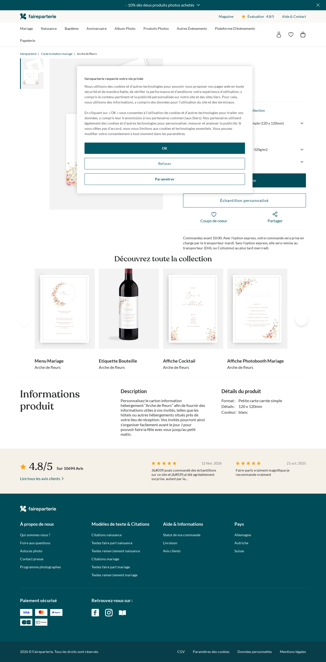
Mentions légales (293, 651)
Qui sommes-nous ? (35, 535)
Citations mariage (105, 559)
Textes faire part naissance (112, 543)
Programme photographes (40, 567)
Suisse (239, 551)
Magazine (226, 16)
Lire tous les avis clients (40, 478)
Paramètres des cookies (211, 652)
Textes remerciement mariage (114, 575)
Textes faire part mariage (111, 567)
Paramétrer (165, 179)
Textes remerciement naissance (116, 551)
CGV (181, 651)
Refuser (165, 163)
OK (165, 148)
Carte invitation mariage (56, 54)
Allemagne (242, 535)
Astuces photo (31, 551)
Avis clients (172, 551)
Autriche (241, 543)
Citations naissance (107, 535)
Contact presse (31, 559)
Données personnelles (254, 651)
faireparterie (38, 16)
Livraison (170, 543)
